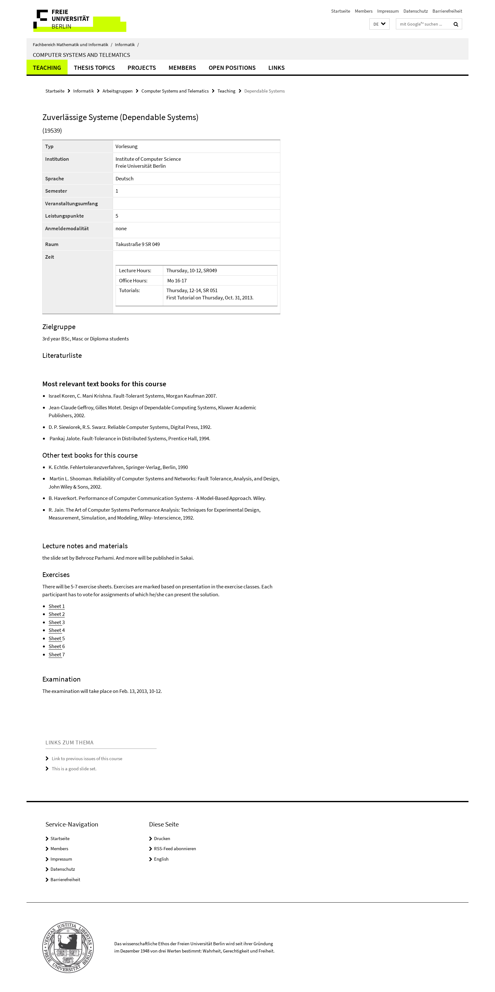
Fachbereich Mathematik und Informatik (72, 44)
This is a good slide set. (74, 769)
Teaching (47, 67)
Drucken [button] (162, 838)
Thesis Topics (94, 67)
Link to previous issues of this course (87, 758)
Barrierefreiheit (447, 11)
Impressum (388, 11)
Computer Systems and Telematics (81, 54)
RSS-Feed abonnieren (175, 848)
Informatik (127, 44)
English (161, 859)
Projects (142, 67)
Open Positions (232, 67)
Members (364, 11)
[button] (379, 24)
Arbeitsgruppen (118, 91)
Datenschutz (415, 11)
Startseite (340, 11)
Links (276, 67)
